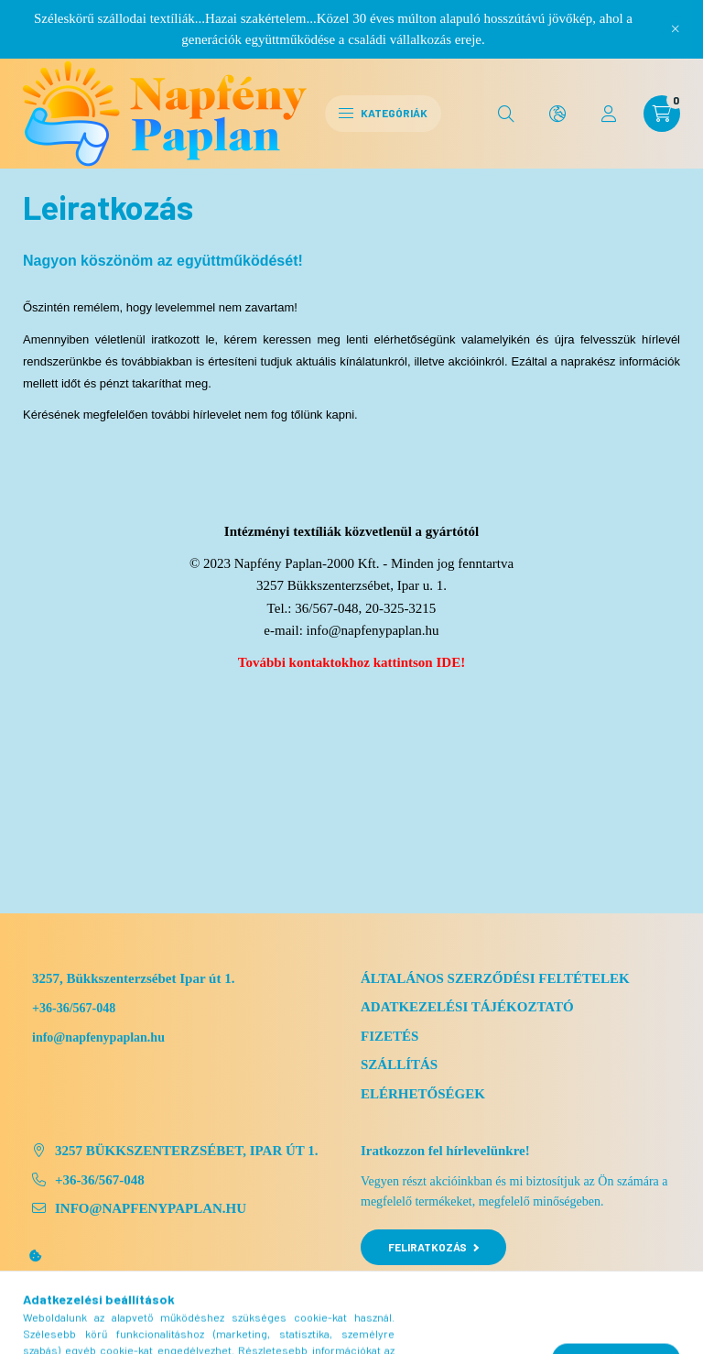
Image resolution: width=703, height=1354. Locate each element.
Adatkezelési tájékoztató (467, 1006)
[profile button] (608, 113)
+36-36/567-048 (73, 1008)
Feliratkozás (433, 1246)
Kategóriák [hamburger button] (383, 112)
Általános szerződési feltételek (495, 978)
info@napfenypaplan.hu (373, 630)
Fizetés (389, 1036)
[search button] (506, 113)
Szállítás (399, 1064)
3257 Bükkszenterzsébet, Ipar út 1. (187, 1150)
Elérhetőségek (423, 1093)
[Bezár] (675, 29)
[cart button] (662, 113)
